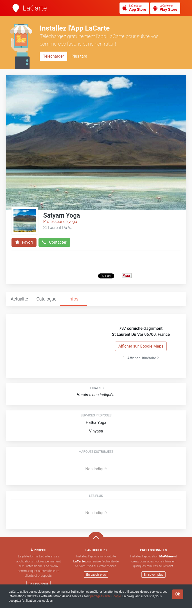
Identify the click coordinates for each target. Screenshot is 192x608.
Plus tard (79, 56)
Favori (24, 242)
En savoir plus (38, 584)
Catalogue (46, 298)
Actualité (19, 298)
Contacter (54, 242)
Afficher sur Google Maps (140, 346)
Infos (73, 298)
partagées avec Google (105, 596)
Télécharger (53, 56)
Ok (177, 594)
